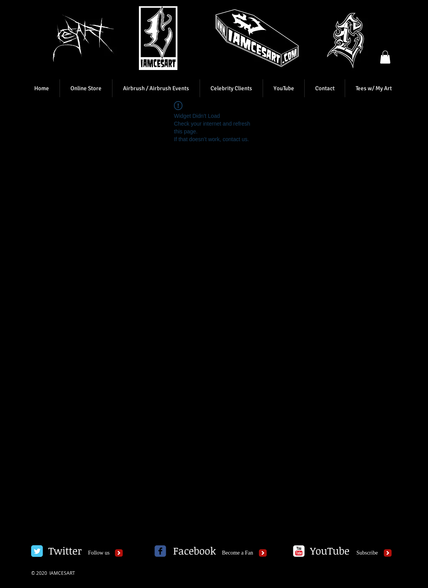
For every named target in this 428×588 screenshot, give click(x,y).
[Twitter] (64, 551)
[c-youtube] (299, 551)
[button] (385, 57)
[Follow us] (99, 553)
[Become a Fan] (237, 553)
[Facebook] (194, 551)
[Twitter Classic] (37, 551)
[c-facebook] (160, 551)
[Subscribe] (367, 553)
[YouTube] (329, 551)
